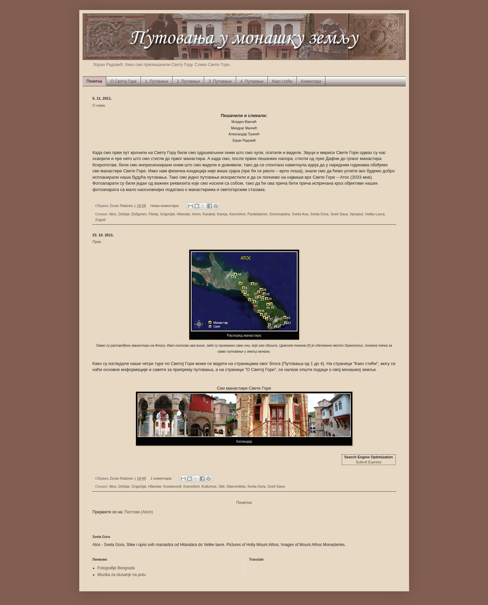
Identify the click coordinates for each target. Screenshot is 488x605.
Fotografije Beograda (116, 568)
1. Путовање (156, 81)
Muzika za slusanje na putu (122, 574)
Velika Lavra (375, 214)
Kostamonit (172, 486)
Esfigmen (139, 214)
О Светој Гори (124, 81)
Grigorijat (167, 214)
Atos (113, 214)
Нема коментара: (165, 206)
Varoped (356, 214)
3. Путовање (220, 81)
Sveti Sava (339, 214)
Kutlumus (209, 486)
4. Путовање (252, 81)
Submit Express (368, 462)
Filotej (153, 214)
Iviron (196, 214)
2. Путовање (188, 81)
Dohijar (124, 214)
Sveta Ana (300, 214)
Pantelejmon (257, 214)
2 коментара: (162, 478)
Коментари (311, 81)
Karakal (209, 214)
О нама (99, 105)
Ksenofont (237, 214)
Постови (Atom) (138, 512)
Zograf (100, 220)
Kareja (222, 214)
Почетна (94, 81)
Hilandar (183, 214)
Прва (97, 242)
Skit (222, 486)
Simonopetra (279, 214)
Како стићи (282, 81)
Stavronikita (236, 486)
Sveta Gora (319, 214)
